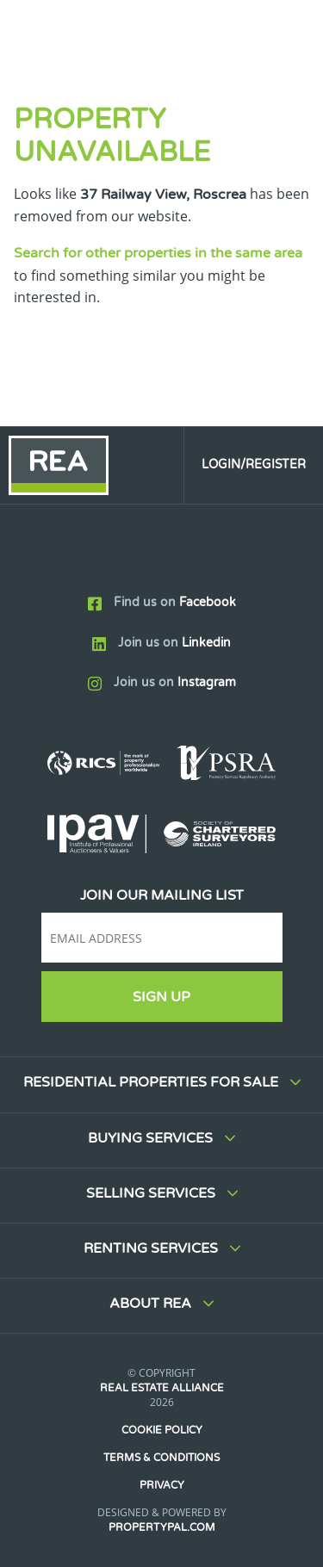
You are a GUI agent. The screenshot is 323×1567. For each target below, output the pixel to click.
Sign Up (161, 997)
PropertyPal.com (162, 1527)
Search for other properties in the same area (158, 253)
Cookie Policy (161, 1430)
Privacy (162, 1485)
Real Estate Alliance (162, 1388)
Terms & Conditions (161, 1457)
